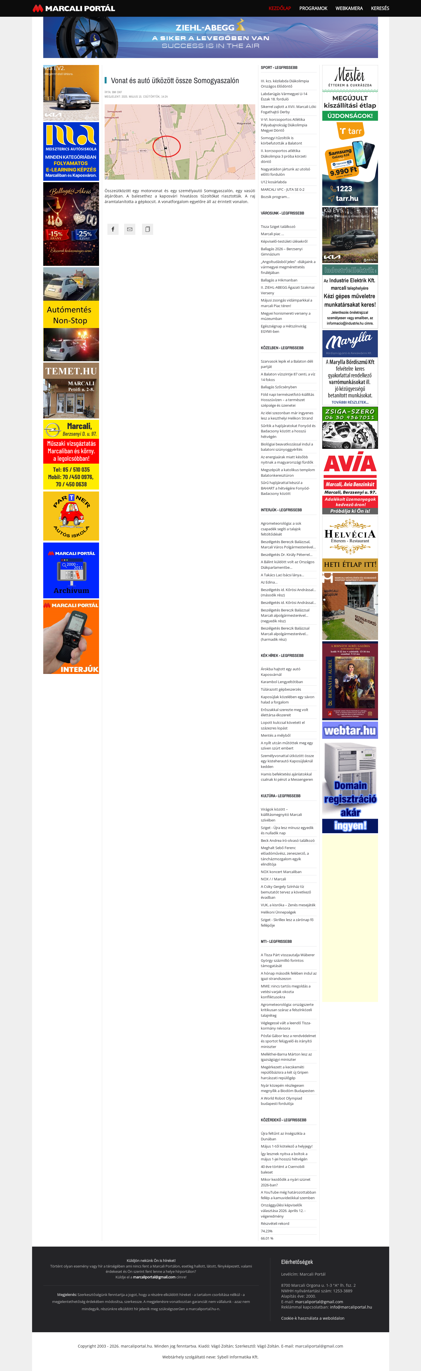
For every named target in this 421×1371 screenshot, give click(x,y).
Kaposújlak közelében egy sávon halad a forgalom (287, 699)
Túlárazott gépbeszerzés (281, 689)
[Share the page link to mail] (129, 229)
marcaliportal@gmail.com (154, 1277)
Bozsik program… (275, 196)
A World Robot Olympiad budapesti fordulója (281, 1101)
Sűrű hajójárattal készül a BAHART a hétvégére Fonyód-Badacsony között (285, 488)
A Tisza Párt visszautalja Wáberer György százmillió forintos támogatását (288, 960)
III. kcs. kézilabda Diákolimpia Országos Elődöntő (285, 83)
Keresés (380, 8)
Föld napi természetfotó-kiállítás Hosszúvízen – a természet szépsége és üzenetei (287, 400)
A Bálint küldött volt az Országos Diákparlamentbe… (287, 564)
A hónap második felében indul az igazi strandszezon (289, 976)
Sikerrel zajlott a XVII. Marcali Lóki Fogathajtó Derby (288, 109)
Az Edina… (269, 582)
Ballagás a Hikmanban (279, 280)
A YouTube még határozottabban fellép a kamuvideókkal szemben (288, 1195)
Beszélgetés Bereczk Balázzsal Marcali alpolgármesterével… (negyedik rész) (285, 615)
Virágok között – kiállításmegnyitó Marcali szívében (281, 815)
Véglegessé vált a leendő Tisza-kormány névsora (286, 1025)
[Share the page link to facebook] (113, 229)
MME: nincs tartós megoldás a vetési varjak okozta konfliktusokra (286, 991)
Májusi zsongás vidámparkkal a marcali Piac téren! (286, 303)
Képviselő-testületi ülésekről (284, 241)
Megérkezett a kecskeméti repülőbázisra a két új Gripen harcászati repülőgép (284, 1072)
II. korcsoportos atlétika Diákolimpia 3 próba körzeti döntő (283, 156)
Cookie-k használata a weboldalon (313, 1318)
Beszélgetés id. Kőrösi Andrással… (288, 602)
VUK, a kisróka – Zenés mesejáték (288, 904)
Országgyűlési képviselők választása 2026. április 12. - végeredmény (283, 1210)
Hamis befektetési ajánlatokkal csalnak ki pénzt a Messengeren (287, 777)
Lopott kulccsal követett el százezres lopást (283, 725)
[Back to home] (74, 8)
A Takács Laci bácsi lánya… (282, 574)
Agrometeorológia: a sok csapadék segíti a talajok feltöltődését (281, 529)
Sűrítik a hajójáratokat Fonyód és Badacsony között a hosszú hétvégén (288, 431)
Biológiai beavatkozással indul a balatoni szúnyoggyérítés (287, 447)
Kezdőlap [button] (280, 8)
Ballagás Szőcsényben (279, 386)
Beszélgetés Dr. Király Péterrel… (286, 554)
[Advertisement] (350, 918)
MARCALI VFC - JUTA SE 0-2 (282, 189)
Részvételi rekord (275, 1223)
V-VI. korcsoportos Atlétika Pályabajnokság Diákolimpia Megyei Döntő (284, 125)
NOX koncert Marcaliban (281, 871)
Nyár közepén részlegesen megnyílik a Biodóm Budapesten (287, 1088)
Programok (313, 8)
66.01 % (267, 1238)
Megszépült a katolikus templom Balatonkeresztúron (288, 472)
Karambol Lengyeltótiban (282, 681)
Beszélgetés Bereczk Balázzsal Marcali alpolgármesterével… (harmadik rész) (285, 634)
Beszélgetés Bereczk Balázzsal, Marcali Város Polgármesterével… (288, 544)
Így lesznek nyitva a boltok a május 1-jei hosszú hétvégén (284, 1156)
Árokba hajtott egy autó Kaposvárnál (280, 671)
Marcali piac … (272, 233)
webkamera (349, 8)
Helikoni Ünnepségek (278, 912)
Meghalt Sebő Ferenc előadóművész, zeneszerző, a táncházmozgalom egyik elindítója (285, 856)
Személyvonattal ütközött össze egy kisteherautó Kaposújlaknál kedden (287, 761)
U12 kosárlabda (274, 181)
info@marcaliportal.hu (351, 1307)
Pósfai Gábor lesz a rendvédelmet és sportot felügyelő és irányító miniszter (288, 1041)
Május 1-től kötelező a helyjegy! (286, 1146)
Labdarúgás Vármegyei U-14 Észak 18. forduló (284, 96)
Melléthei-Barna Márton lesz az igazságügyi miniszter (286, 1057)
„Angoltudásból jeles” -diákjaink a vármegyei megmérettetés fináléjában (288, 267)
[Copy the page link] (147, 229)
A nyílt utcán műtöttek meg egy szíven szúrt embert (287, 745)
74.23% (267, 1230)
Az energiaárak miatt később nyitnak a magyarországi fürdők (287, 459)
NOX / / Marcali (273, 878)
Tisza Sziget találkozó (278, 226)
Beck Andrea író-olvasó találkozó (288, 840)
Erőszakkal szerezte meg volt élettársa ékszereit (284, 712)
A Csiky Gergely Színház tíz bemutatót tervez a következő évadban (286, 892)
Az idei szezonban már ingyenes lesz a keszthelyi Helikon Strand (287, 415)
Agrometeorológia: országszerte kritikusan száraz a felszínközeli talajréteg (287, 1010)
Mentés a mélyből (275, 735)
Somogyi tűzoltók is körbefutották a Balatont (281, 140)
